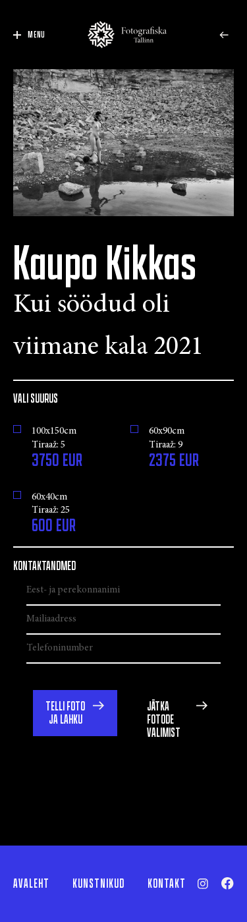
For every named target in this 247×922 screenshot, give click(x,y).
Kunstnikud (98, 884)
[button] (75, 713)
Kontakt (167, 884)
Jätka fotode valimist (163, 720)
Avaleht (31, 884)
